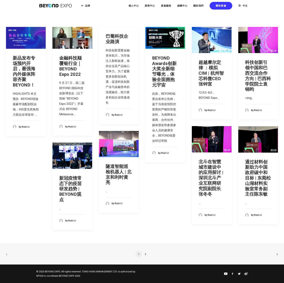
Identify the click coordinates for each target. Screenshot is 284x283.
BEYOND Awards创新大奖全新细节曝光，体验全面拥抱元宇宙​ (164, 71)
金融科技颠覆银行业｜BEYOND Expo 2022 (70, 66)
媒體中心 (182, 7)
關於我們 (198, 7)
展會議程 (166, 7)
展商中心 (150, 7)
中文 (245, 7)
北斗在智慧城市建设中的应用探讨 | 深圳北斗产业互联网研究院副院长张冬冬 (211, 178)
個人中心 (134, 7)
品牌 (93, 7)
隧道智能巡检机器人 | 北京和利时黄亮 (119, 174)
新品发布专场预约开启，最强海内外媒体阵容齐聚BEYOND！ (24, 71)
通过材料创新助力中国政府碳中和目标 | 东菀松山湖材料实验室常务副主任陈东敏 (258, 178)
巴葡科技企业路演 (117, 39)
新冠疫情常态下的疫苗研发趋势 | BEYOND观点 (70, 189)
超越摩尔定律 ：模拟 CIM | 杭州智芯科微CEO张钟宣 (211, 73)
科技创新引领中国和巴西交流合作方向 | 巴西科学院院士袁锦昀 (258, 76)
